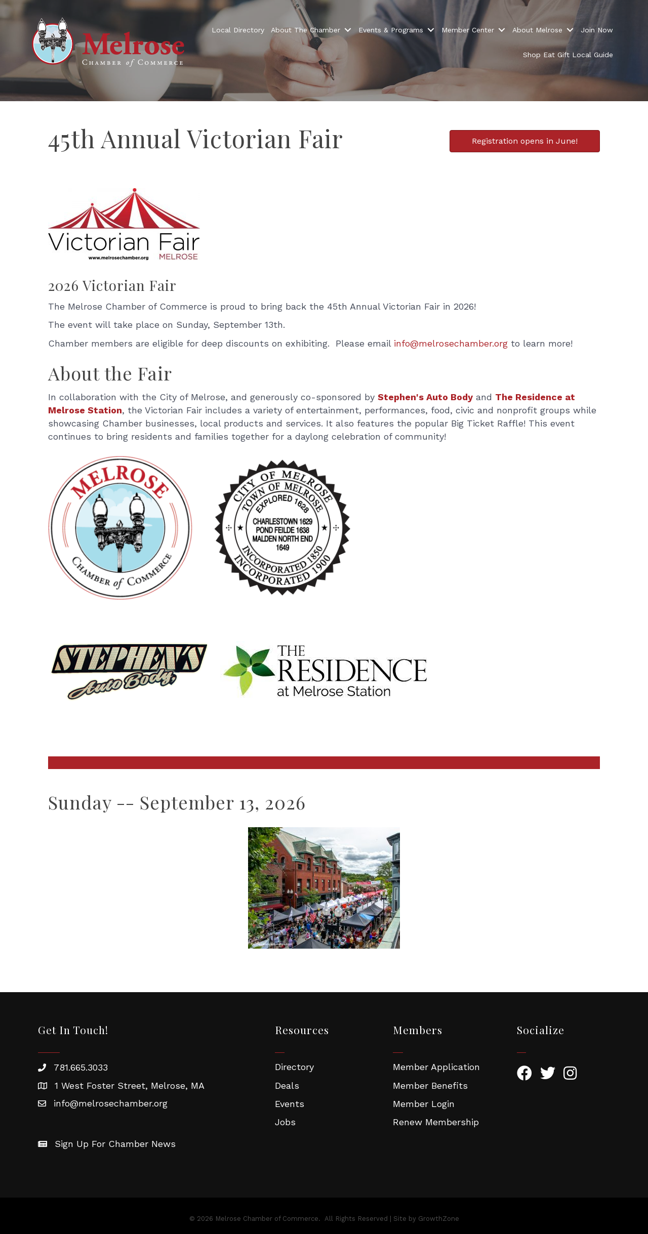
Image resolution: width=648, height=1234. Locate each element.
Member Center (467, 30)
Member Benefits (430, 1085)
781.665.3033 (81, 1067)
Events (289, 1103)
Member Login (424, 1103)
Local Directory (238, 30)
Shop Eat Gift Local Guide (568, 55)
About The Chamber (305, 30)
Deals (287, 1085)
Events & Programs (390, 30)
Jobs (285, 1122)
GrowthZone (438, 1218)
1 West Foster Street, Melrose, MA (130, 1085)
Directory (294, 1066)
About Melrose (537, 30)
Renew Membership (436, 1122)
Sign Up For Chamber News (115, 1143)
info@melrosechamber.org (451, 343)
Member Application (436, 1066)
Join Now (597, 30)
